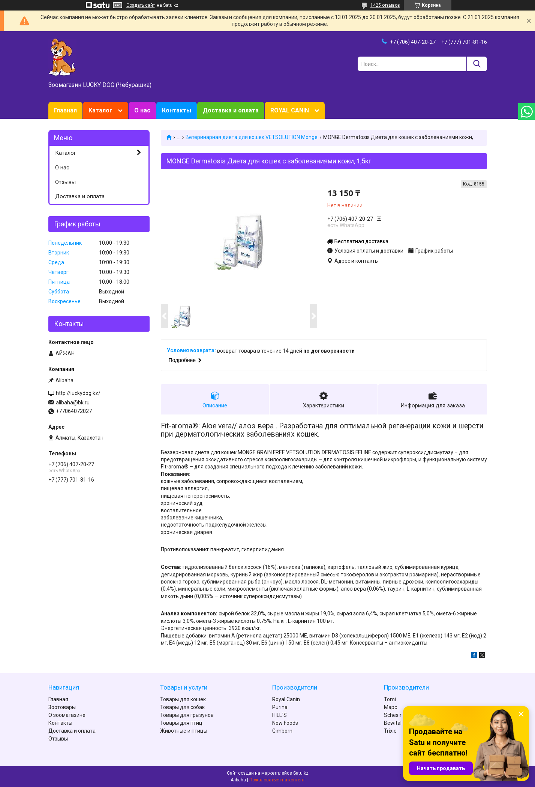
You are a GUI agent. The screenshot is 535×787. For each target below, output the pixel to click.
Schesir (393, 715)
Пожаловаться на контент (277, 780)
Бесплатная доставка (361, 241)
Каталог (100, 110)
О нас (142, 110)
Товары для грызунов (187, 715)
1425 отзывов (385, 5)
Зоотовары (62, 707)
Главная (65, 110)
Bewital (393, 723)
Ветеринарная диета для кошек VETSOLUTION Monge (252, 137)
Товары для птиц (181, 723)
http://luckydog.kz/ (78, 393)
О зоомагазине (66, 715)
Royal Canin (286, 699)
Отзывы (65, 182)
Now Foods (285, 723)
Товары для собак (182, 707)
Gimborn (282, 731)
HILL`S (279, 715)
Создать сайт (140, 5)
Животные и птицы (183, 731)
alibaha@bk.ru (73, 402)
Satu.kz (301, 773)
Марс (390, 707)
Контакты (176, 110)
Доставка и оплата (231, 110)
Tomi (390, 699)
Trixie (390, 731)
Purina (280, 707)
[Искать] (476, 64)
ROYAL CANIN (289, 110)
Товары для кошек (183, 699)
